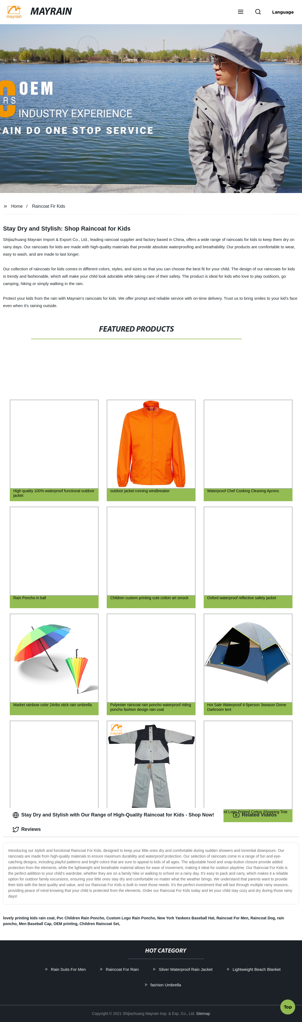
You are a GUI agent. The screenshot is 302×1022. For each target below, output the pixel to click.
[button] (240, 12)
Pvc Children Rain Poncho (80, 918)
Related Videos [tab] (255, 815)
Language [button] (283, 12)
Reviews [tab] (26, 829)
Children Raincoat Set (99, 924)
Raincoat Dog (262, 918)
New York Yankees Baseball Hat (185, 918)
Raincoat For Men (232, 918)
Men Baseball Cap (35, 924)
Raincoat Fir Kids (48, 206)
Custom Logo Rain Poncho (130, 918)
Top (288, 1006)
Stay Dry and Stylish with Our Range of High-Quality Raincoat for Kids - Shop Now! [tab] (113, 815)
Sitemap (203, 1013)
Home (17, 206)
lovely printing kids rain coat (29, 918)
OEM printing (65, 924)
